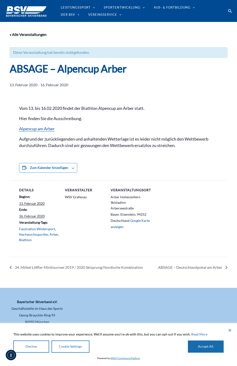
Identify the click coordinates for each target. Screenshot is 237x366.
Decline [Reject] (31, 346)
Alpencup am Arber (37, 128)
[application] (91, 7)
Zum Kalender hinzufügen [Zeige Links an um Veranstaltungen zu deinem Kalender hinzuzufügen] (49, 168)
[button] (230, 11)
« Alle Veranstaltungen (28, 34)
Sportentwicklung (120, 7)
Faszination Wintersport (37, 229)
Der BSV (203, 7)
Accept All (206, 346)
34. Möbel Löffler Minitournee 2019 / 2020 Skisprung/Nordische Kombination (78, 267)
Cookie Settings (70, 346)
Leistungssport (76, 7)
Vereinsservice (76, 14)
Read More (199, 334)
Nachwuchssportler (33, 234)
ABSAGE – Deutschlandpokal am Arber (190, 267)
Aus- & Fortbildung (167, 7)
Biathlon (25, 240)
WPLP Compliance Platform (125, 358)
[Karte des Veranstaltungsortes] (181, 213)
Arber (54, 234)
